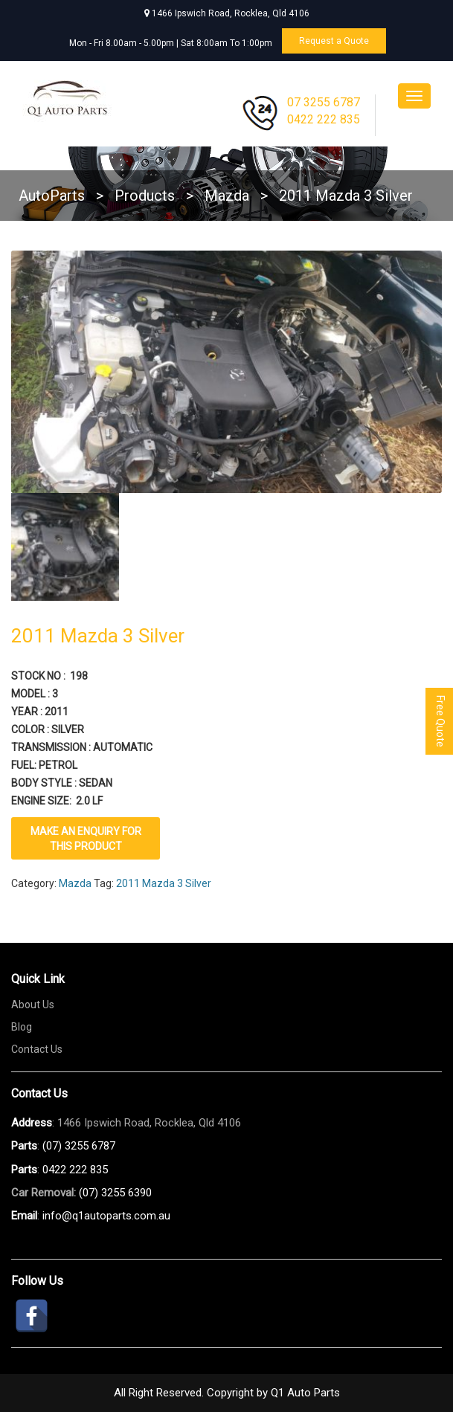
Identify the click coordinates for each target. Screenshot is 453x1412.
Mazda (75, 883)
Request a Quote (334, 41)
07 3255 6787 (323, 102)
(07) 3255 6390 (115, 1192)
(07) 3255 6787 (78, 1146)
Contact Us (36, 1049)
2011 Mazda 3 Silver (163, 883)
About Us (32, 1004)
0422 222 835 (323, 119)
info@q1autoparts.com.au (106, 1215)
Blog (21, 1027)
